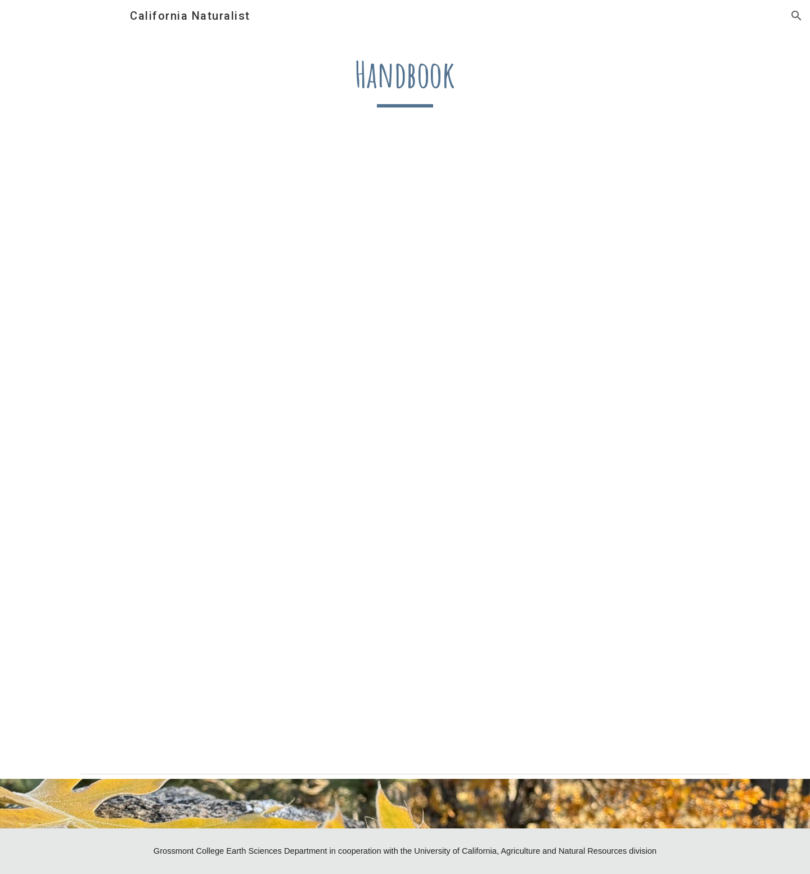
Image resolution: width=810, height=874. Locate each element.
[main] (405, 79)
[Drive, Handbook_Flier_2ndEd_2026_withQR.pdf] (405, 458)
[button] (796, 15)
